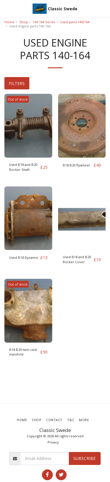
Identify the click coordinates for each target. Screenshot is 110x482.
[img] (28, 126)
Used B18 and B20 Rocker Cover (77, 259)
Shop (23, 22)
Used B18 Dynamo (23, 257)
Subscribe (84, 458)
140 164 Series (44, 22)
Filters (17, 83)
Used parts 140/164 (74, 22)
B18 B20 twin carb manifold (23, 352)
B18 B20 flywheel (76, 165)
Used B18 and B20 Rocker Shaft (23, 167)
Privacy (53, 442)
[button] (6, 8)
